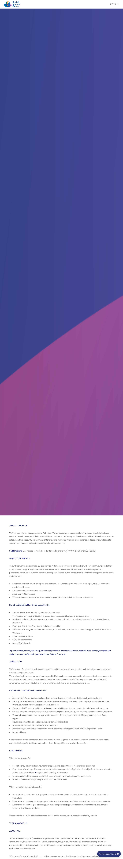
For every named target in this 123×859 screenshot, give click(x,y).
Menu (114, 4)
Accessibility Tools (109, 854)
